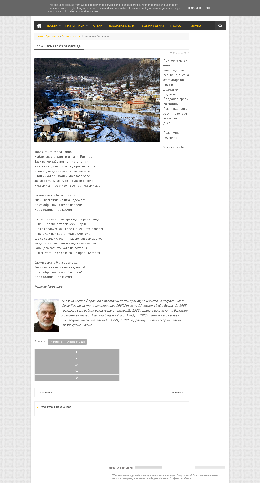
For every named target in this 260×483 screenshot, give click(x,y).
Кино (186, 280)
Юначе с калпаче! (181, 65)
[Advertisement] (97, 444)
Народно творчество (181, 258)
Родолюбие (204, 258)
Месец (211, 126)
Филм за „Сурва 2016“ (199, 165)
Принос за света (203, 266)
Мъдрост (176, 27)
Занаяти (205, 294)
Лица (210, 273)
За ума (189, 287)
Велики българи (178, 251)
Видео (187, 273)
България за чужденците (183, 294)
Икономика (175, 287)
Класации (174, 273)
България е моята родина (188, 107)
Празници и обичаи (180, 244)
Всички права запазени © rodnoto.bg (92, 477)
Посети (52, 27)
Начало (40, 37)
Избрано (195, 27)
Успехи (97, 27)
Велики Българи (153, 27)
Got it (209, 8)
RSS (47, 477)
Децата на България (122, 27)
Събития (199, 244)
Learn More (195, 8)
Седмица (182, 126)
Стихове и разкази (70, 37)
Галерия (196, 280)
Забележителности (180, 237)
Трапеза (199, 273)
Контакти (38, 477)
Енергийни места (206, 287)
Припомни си (74, 27)
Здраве (209, 280)
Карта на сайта (58, 477)
